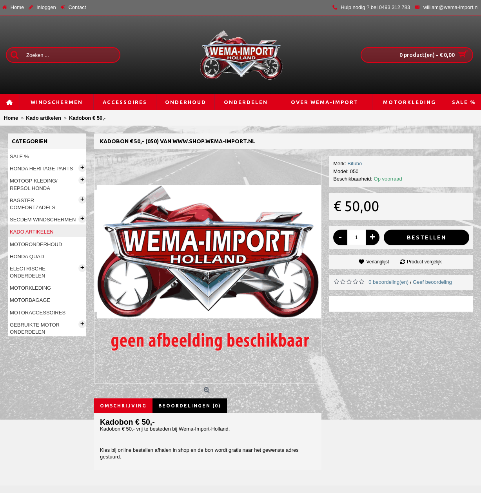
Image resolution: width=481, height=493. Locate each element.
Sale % (19, 156)
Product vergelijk (424, 262)
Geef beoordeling (432, 282)
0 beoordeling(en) (388, 282)
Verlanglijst (377, 262)
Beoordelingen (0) (189, 405)
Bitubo (354, 163)
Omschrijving (123, 405)
